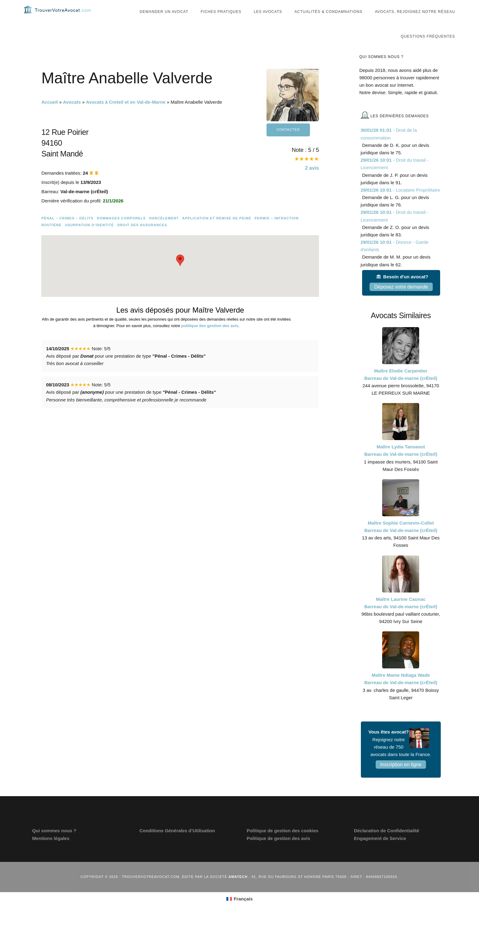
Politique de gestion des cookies (283, 843)
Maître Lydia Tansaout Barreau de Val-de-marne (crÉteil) (400, 462)
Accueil (49, 114)
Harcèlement (164, 230)
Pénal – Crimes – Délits (67, 230)
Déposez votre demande (401, 299)
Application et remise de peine (216, 230)
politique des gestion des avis (209, 338)
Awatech (238, 889)
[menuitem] (239, 911)
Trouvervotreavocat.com (61, 15)
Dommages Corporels (121, 230)
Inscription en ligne (400, 776)
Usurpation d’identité (89, 237)
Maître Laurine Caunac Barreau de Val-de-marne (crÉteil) (400, 615)
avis (311, 181)
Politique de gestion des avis (278, 850)
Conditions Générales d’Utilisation (177, 843)
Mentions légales (50, 850)
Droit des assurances (142, 237)
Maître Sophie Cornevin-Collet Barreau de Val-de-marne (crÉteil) (400, 539)
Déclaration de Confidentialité (386, 843)
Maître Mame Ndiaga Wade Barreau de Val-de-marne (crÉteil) (400, 691)
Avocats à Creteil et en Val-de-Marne (126, 114)
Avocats (72, 114)
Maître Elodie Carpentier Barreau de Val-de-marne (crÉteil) (400, 386)
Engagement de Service (380, 850)
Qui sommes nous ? (54, 843)
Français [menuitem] (243, 911)
